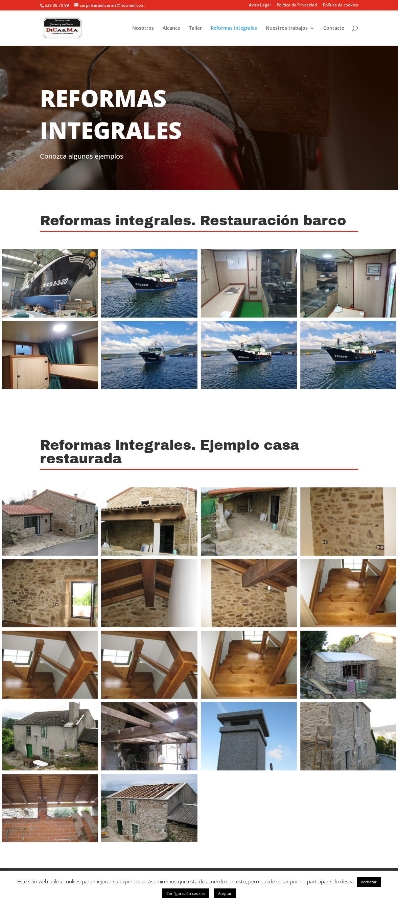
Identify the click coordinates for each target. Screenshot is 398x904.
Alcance (171, 28)
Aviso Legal (260, 5)
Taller (195, 28)
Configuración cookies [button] (185, 893)
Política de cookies (340, 5)
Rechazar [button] (369, 881)
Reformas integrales (234, 28)
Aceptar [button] (225, 893)
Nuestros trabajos (287, 28)
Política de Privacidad (297, 5)
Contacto (334, 28)
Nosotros (143, 28)
